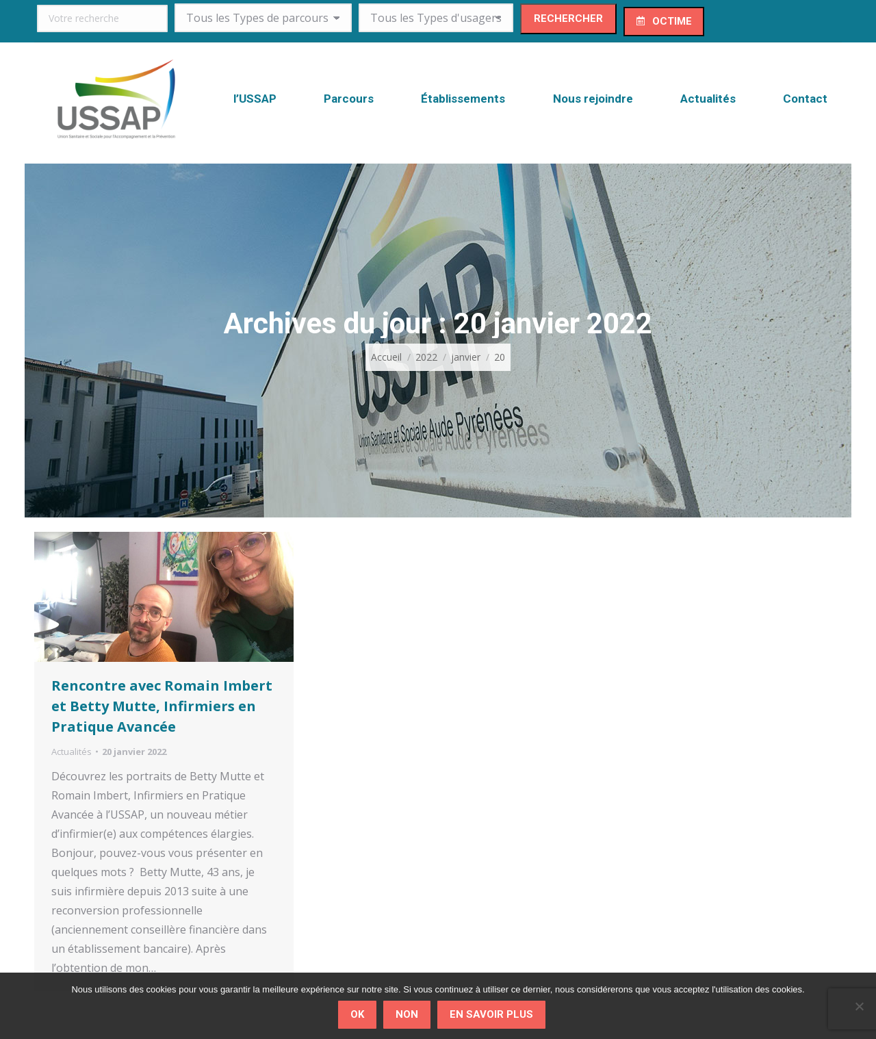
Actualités (71, 751)
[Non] (859, 1006)
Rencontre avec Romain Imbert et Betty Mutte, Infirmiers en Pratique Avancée (161, 706)
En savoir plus (491, 1014)
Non (407, 1014)
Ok (357, 1014)
